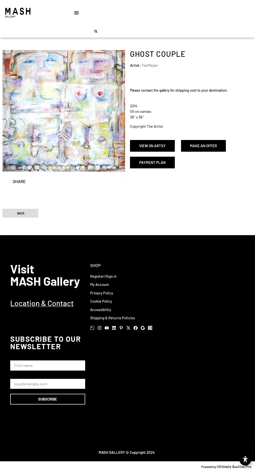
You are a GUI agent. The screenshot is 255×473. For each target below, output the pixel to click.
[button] (96, 31)
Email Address (23, 376)
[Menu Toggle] (76, 12)
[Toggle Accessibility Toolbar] (245, 460)
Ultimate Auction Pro (234, 466)
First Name (20, 358)
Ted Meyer (149, 65)
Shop (95, 265)
